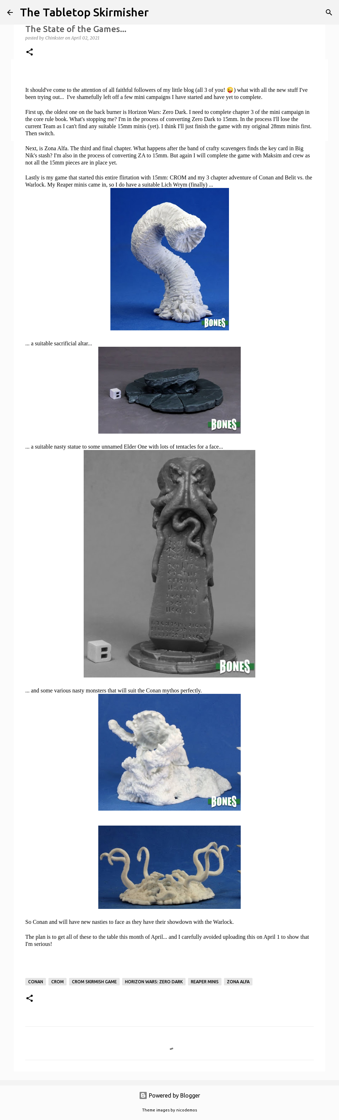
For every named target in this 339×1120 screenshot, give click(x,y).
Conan (35, 981)
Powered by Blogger (169, 1095)
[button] (29, 52)
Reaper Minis (205, 981)
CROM (57, 981)
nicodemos (186, 1110)
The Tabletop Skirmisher (84, 12)
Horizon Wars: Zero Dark (154, 981)
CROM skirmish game (94, 981)
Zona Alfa (238, 981)
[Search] (329, 12)
